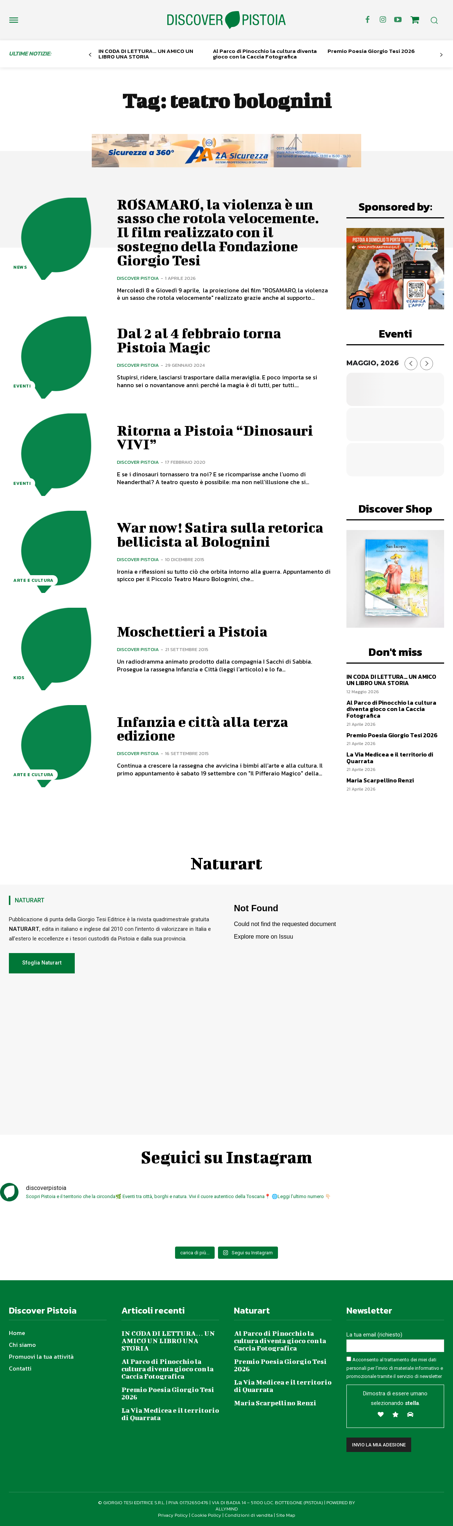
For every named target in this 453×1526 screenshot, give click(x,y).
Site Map (285, 1515)
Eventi (22, 386)
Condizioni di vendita (249, 1515)
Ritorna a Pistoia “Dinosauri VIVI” (215, 437)
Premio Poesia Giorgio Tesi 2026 (371, 51)
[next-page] (441, 55)
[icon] (414, 21)
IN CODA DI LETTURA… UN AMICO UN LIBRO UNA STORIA (145, 54)
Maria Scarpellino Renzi (380, 780)
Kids (18, 677)
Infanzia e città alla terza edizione (202, 729)
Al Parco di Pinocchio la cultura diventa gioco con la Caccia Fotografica (265, 54)
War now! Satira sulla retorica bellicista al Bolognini (220, 534)
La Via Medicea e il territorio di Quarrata (389, 757)
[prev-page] (90, 55)
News (20, 267)
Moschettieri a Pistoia (192, 631)
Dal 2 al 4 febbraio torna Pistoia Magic (199, 340)
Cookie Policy (206, 1515)
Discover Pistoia (138, 278)
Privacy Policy (173, 1515)
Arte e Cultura (33, 580)
